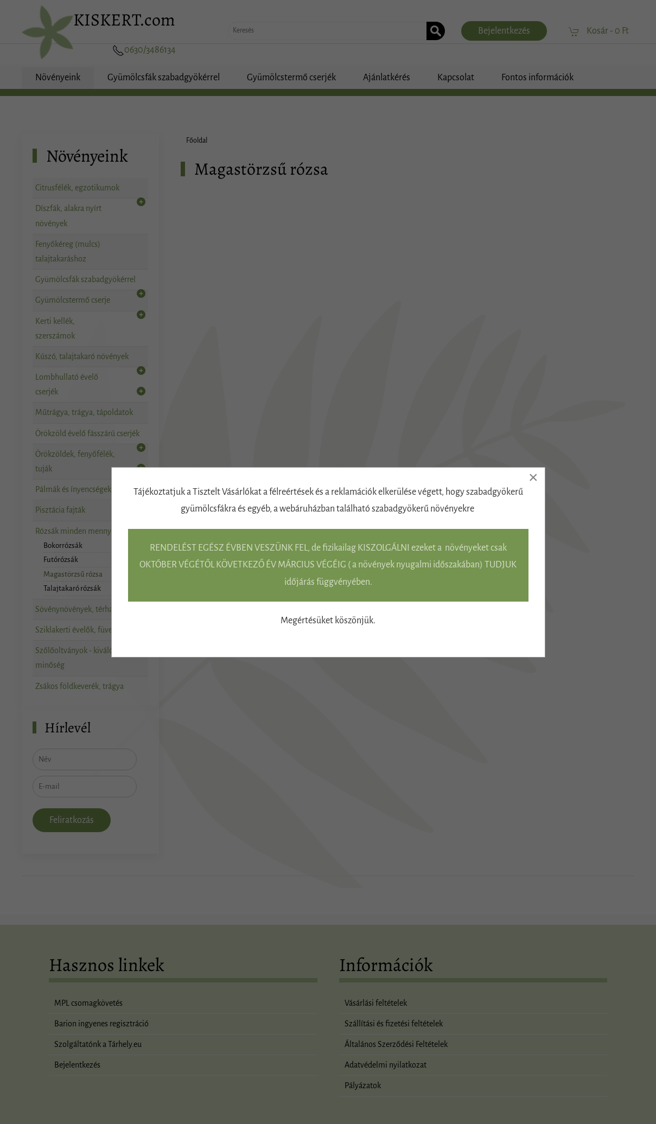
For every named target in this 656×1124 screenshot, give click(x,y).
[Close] (533, 477)
